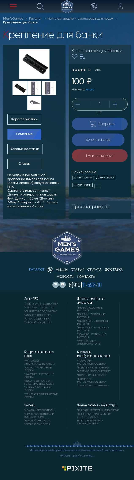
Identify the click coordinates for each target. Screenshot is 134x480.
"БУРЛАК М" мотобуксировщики (91, 380)
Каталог (35, 18)
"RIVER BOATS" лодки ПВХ (41, 304)
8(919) (85, 284)
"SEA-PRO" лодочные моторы (91, 335)
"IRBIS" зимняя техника (93, 368)
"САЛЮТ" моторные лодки (38, 369)
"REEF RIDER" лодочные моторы (93, 329)
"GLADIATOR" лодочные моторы (93, 322)
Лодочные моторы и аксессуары (90, 300)
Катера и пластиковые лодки (39, 353)
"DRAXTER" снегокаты (92, 375)
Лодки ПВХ (31, 299)
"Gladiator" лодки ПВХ (40, 311)
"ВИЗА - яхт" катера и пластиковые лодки (39, 382)
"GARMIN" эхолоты (37, 421)
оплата (94, 269)
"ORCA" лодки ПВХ (36, 319)
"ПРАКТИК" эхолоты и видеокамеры (39, 415)
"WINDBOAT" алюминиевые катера (39, 362)
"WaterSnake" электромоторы (89, 342)
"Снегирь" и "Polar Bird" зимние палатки (94, 415)
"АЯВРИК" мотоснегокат (94, 371)
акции (58, 269)
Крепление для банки (20, 22)
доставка (114, 269)
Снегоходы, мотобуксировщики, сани (93, 353)
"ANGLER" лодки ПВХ (38, 315)
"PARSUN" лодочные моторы (91, 315)
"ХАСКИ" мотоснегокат (93, 386)
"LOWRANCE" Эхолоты (39, 410)
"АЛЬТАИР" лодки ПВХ (39, 308)
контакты (86, 276)
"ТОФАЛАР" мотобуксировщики (91, 362)
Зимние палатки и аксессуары (97, 405)
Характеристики (24, 119)
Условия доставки (25, 149)
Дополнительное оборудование (90, 422)
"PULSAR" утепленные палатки (98, 410)
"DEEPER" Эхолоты (37, 424)
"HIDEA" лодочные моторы (90, 309)
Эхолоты (29, 405)
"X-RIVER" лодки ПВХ (38, 323)
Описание (24, 134)
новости (65, 276)
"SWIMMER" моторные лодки (39, 375)
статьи (77, 269)
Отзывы (24, 163)
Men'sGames (13, 18)
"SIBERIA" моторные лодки (37, 389)
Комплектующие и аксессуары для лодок (80, 18)
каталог (37, 269)
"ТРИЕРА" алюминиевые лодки (41, 395)
